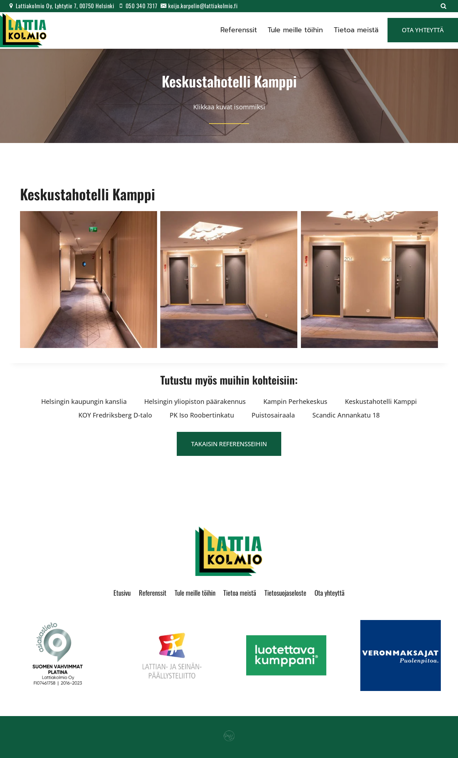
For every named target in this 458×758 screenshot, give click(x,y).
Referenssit (238, 30)
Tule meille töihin (295, 30)
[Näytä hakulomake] (443, 6)
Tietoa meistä (356, 30)
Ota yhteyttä (423, 30)
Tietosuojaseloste (285, 592)
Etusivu (122, 592)
